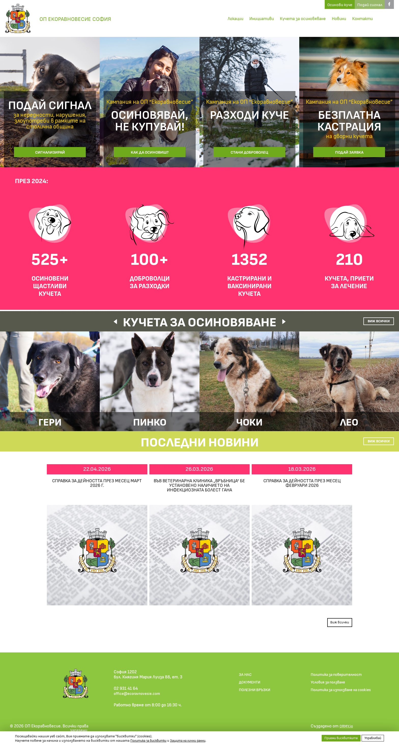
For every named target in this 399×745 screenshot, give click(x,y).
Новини (336, 18)
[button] (104, 323)
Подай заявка (349, 151)
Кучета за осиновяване (297, 18)
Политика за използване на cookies (345, 694)
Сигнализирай (49, 151)
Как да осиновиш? (149, 151)
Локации (225, 18)
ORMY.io (346, 729)
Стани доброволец (249, 151)
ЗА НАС (244, 678)
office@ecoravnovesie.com (140, 696)
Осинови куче (315, 6)
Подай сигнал (355, 6)
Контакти (361, 18)
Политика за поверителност (339, 678)
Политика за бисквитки (150, 740)
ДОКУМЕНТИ (249, 686)
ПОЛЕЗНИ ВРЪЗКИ (254, 694)
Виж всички (368, 321)
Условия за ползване (330, 686)
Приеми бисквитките (337, 738)
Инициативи (253, 18)
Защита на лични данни (193, 740)
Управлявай (371, 738)
